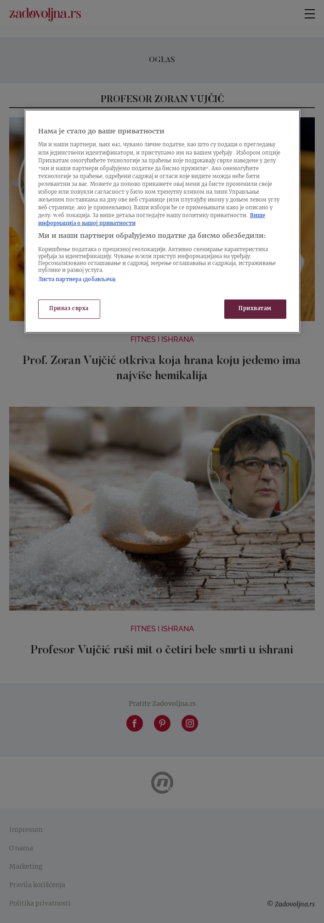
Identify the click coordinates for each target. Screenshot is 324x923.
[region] (162, 221)
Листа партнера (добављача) (77, 280)
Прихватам (255, 309)
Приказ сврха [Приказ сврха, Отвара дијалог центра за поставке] (69, 309)
